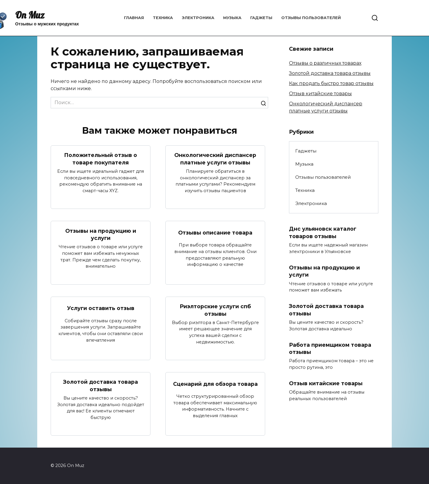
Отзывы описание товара (215, 232)
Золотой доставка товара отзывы (100, 386)
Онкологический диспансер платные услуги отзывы (215, 159)
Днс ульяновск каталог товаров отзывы (322, 232)
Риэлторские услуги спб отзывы (215, 310)
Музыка (232, 17)
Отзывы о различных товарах (325, 63)
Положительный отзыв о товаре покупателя (100, 159)
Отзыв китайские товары (320, 93)
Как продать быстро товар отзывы (331, 83)
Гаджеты (261, 17)
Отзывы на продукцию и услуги (100, 234)
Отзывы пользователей (311, 17)
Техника (163, 17)
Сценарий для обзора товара (215, 384)
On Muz (29, 15)
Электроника (198, 17)
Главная (134, 17)
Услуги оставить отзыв (100, 308)
